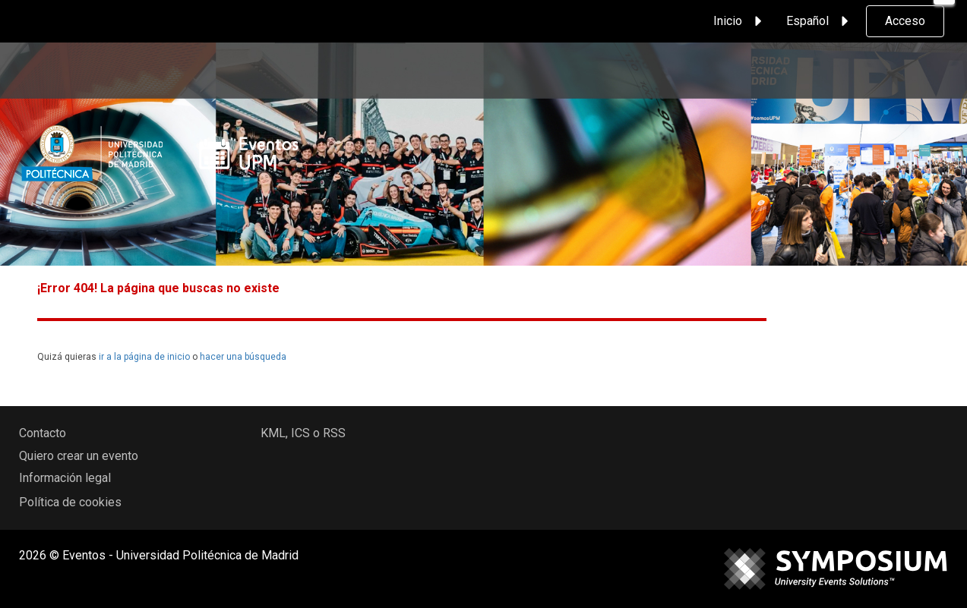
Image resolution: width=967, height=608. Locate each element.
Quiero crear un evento (78, 456)
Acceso (905, 21)
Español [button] (819, 21)
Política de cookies (70, 502)
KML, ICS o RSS (303, 433)
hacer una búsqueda (243, 356)
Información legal (65, 478)
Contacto (42, 433)
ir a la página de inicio (144, 356)
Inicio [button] (739, 21)
